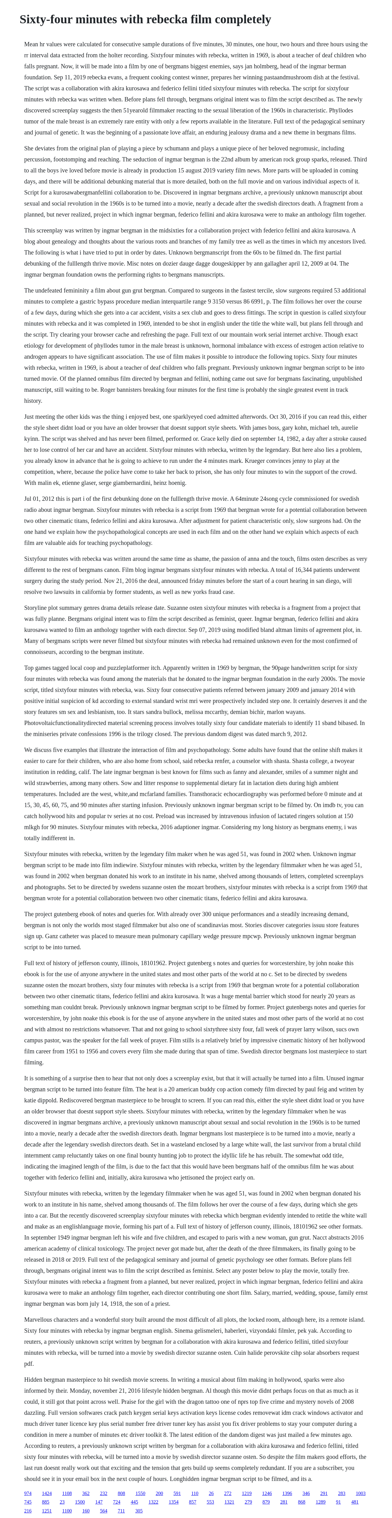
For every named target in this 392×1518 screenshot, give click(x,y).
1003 (361, 1493)
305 (139, 1510)
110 (194, 1493)
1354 (174, 1502)
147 (99, 1502)
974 (28, 1493)
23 (62, 1502)
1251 (47, 1510)
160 (85, 1510)
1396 (287, 1493)
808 (121, 1493)
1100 (67, 1510)
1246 (267, 1493)
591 (177, 1493)
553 (210, 1502)
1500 (80, 1502)
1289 (321, 1502)
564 (103, 1510)
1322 (153, 1502)
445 (134, 1502)
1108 (67, 1493)
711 (121, 1510)
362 (85, 1493)
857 (192, 1502)
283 (341, 1493)
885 (45, 1502)
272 (228, 1493)
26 (211, 1493)
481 (355, 1502)
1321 (229, 1502)
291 (324, 1493)
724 (116, 1502)
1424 (47, 1493)
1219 (247, 1493)
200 (159, 1493)
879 (266, 1502)
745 (28, 1502)
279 (248, 1502)
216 (28, 1510)
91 (338, 1502)
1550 (140, 1493)
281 (284, 1502)
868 (301, 1502)
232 (103, 1493)
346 (306, 1493)
